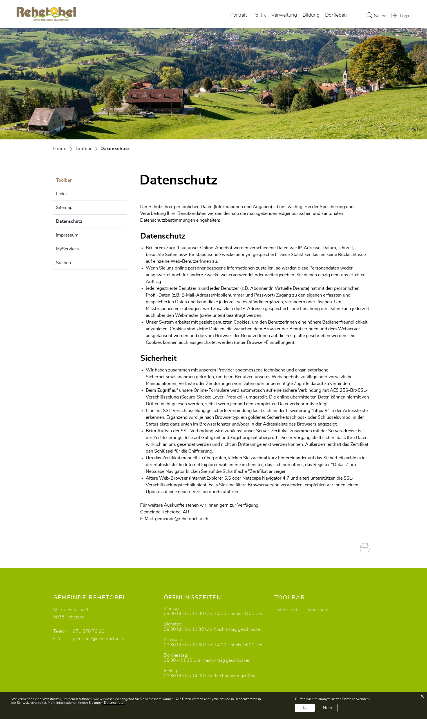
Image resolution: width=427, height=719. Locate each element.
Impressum (67, 235)
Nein (327, 707)
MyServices (67, 249)
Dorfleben (336, 15)
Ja (305, 707)
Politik (259, 15)
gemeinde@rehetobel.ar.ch (181, 519)
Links (61, 194)
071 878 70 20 (88, 631)
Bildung (311, 15)
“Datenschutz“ (113, 702)
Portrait (238, 15)
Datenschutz (83, 220)
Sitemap (64, 207)
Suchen (63, 263)
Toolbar (64, 180)
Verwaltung (284, 15)
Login (405, 16)
